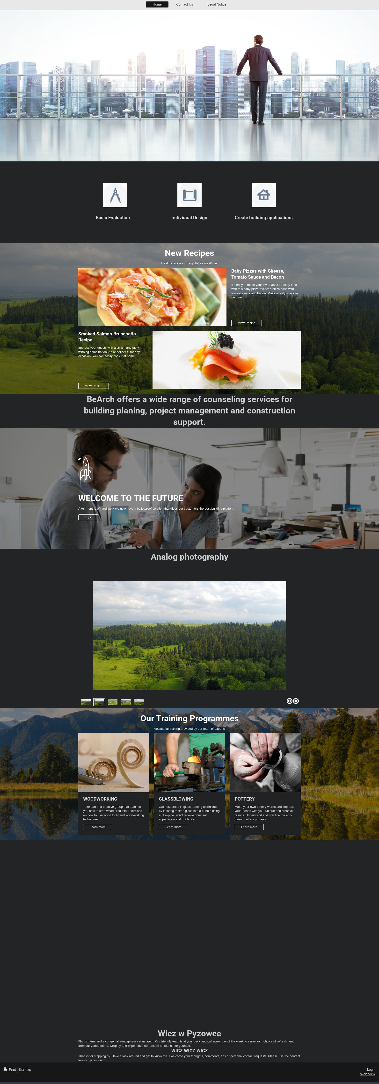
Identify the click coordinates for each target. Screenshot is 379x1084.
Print (10, 1069)
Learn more (98, 827)
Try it (88, 517)
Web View (367, 1074)
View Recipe (246, 323)
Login (371, 1069)
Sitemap (25, 1069)
